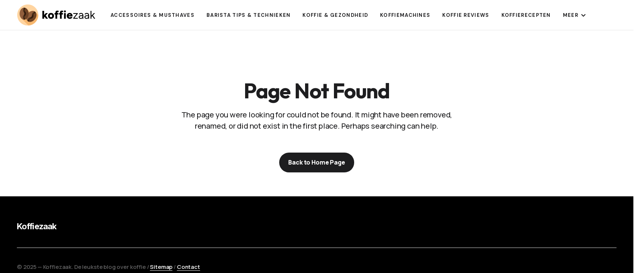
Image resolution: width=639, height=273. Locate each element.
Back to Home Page (316, 162)
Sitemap (161, 267)
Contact (188, 267)
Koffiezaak (36, 226)
